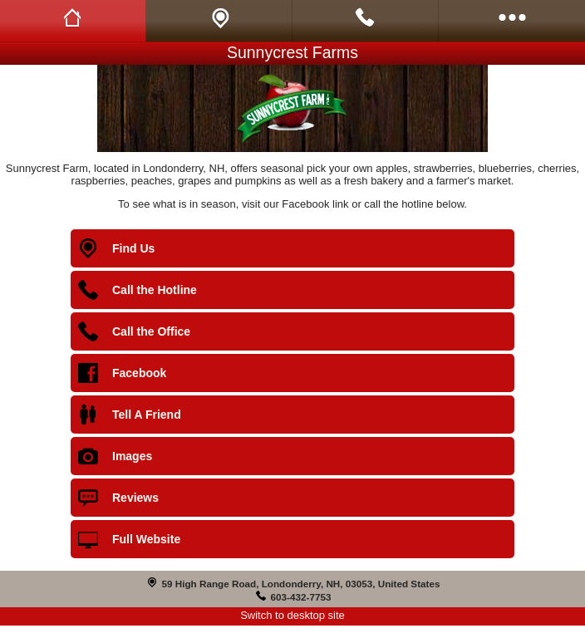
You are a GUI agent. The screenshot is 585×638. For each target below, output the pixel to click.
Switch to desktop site (292, 615)
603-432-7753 (301, 596)
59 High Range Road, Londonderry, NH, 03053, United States (301, 583)
